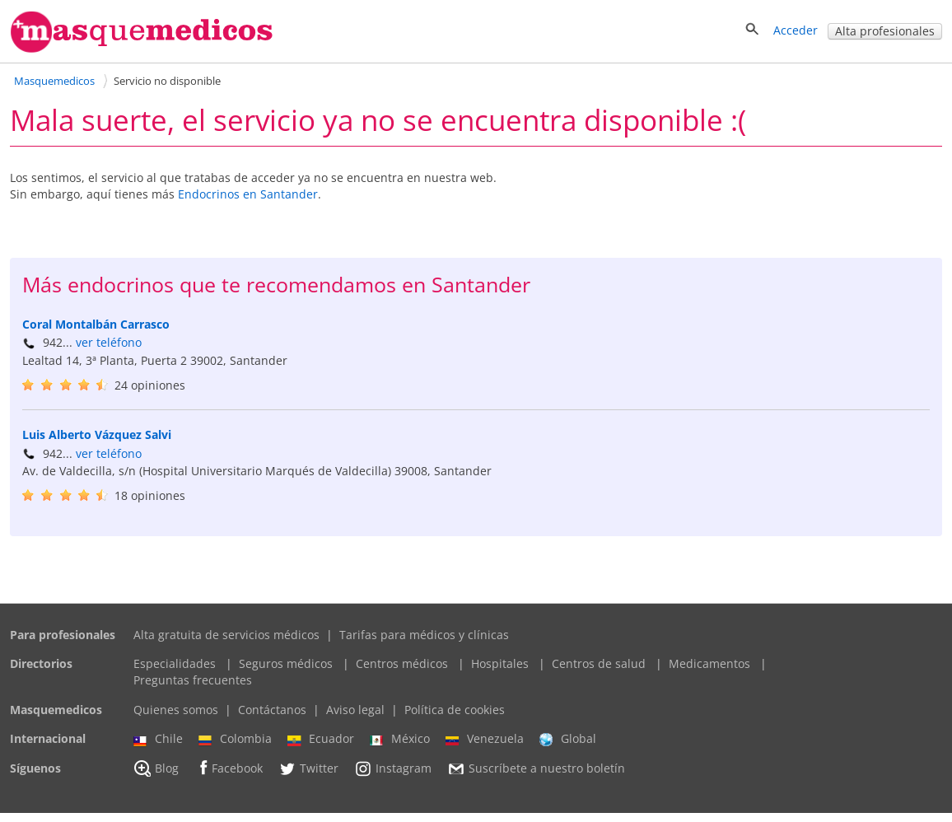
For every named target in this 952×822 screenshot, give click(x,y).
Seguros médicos (286, 673)
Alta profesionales (885, 31)
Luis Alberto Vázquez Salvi (96, 443)
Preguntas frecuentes (192, 689)
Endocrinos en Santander (248, 194)
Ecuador (320, 748)
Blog (156, 777)
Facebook (228, 777)
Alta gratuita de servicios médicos (226, 644)
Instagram (393, 777)
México (400, 748)
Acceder (795, 30)
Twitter (308, 777)
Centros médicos (402, 673)
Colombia (235, 748)
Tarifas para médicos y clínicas (424, 644)
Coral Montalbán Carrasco (96, 324)
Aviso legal (355, 718)
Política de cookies (454, 718)
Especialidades (174, 673)
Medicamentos (709, 673)
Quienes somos (175, 718)
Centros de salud (599, 673)
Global (567, 748)
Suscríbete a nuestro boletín (536, 777)
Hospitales (500, 673)
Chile (158, 748)
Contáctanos (272, 718)
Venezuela (485, 748)
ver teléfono (109, 342)
